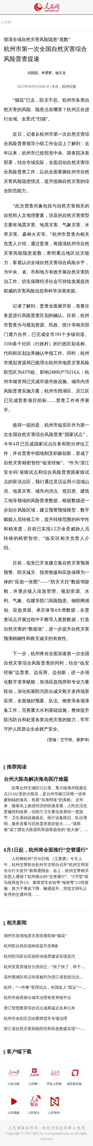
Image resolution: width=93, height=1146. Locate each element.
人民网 (6, 22)
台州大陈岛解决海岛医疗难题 (36, 779)
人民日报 (14, 1075)
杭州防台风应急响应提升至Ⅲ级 (31, 946)
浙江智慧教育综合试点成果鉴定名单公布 (39, 1008)
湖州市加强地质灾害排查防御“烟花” (35, 936)
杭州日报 (69, 86)
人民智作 (54, 1103)
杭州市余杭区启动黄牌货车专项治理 (35, 1018)
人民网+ (34, 1075)
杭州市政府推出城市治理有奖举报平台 (37, 997)
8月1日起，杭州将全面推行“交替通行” (46, 850)
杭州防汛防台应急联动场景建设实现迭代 (39, 956)
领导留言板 (75, 1075)
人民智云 (34, 1103)
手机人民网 (54, 1075)
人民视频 (14, 1103)
